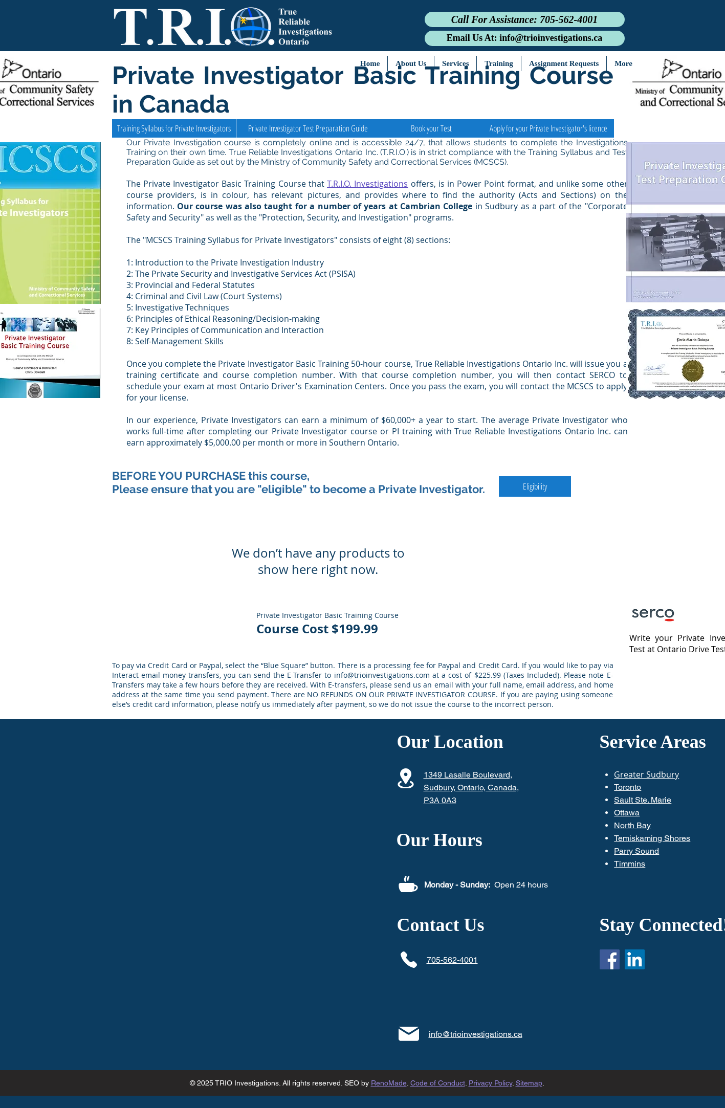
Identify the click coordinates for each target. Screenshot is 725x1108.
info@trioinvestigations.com (382, 675)
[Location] (406, 778)
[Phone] (409, 959)
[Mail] (409, 1033)
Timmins (629, 864)
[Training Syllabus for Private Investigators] (174, 128)
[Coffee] (409, 884)
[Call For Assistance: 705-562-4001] (525, 19)
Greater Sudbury (646, 774)
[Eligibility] (535, 486)
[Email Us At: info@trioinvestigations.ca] (525, 38)
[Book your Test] (431, 128)
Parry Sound (636, 851)
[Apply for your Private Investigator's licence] (549, 128)
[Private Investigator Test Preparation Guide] (308, 128)
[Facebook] (610, 959)
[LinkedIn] (635, 959)
